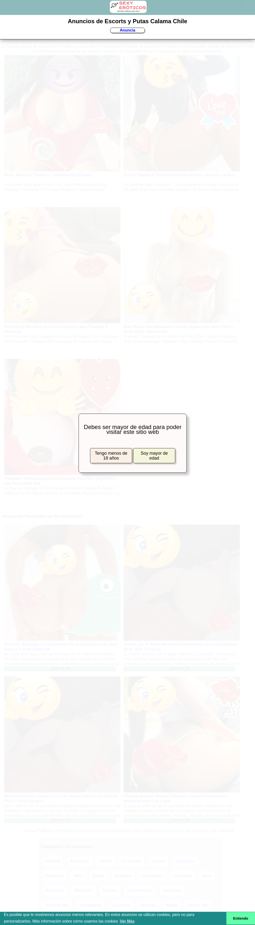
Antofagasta (90, 905)
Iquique (158, 861)
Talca (78, 876)
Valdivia (53, 861)
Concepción (152, 876)
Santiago (148, 905)
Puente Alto (198, 905)
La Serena (183, 876)
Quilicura (123, 876)
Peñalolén (83, 890)
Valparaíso (172, 890)
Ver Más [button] (127, 921)
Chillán (105, 861)
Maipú (171, 905)
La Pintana (132, 861)
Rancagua (55, 890)
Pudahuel (54, 876)
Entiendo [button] (240, 918)
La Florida (120, 905)
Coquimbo (185, 861)
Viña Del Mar (57, 905)
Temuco (110, 890)
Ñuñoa (99, 876)
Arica (207, 876)
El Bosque (79, 861)
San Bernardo (140, 890)
